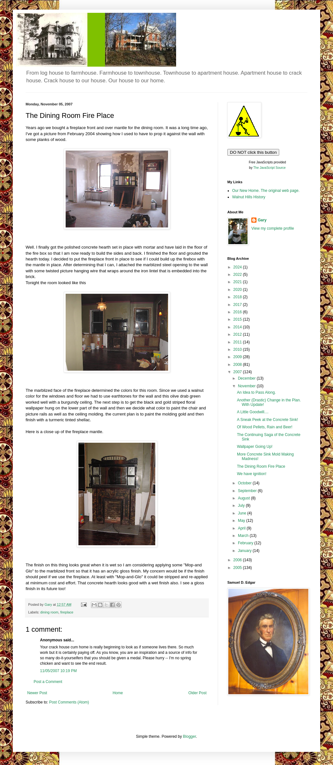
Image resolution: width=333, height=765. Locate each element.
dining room (49, 612)
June (242, 513)
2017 (238, 304)
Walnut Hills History (248, 197)
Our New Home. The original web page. (266, 190)
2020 (238, 289)
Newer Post (37, 693)
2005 (238, 567)
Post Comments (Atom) (69, 702)
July (242, 505)
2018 (238, 297)
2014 (238, 327)
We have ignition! (251, 474)
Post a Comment (48, 681)
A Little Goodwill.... (253, 412)
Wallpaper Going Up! (254, 446)
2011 (238, 342)
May (242, 520)
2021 (238, 282)
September (248, 491)
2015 (238, 319)
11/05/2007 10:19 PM (58, 671)
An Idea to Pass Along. (256, 392)
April (242, 528)
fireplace (66, 612)
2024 (238, 267)
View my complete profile (272, 228)
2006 (238, 560)
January (245, 550)
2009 (238, 357)
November (247, 386)
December (247, 378)
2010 (238, 349)
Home (118, 693)
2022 (238, 274)
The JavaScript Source (269, 167)
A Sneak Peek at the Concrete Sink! (267, 419)
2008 (238, 364)
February (246, 543)
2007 (238, 372)
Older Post (197, 693)
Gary (262, 220)
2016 (238, 312)
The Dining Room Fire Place (261, 466)
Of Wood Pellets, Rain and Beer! (264, 427)
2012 (238, 334)
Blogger (189, 736)
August (244, 498)
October (245, 483)
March (244, 535)
